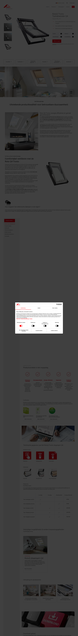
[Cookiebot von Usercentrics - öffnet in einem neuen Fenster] (57, 304)
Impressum (18, 318)
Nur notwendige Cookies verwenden (23, 330)
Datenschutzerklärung (25, 318)
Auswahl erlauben (39, 330)
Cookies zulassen (54, 330)
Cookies (31, 318)
